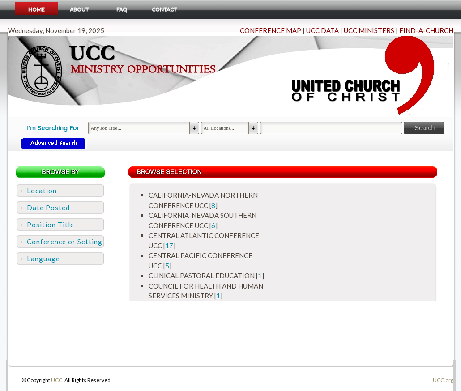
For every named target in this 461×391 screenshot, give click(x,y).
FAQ (121, 9)
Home (36, 9)
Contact (164, 9)
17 (169, 246)
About (79, 9)
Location (42, 191)
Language (43, 259)
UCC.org (443, 380)
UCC (56, 380)
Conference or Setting (64, 242)
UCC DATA (322, 30)
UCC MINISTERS (369, 30)
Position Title (50, 225)
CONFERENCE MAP (270, 30)
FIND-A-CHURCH (426, 30)
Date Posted (48, 208)
